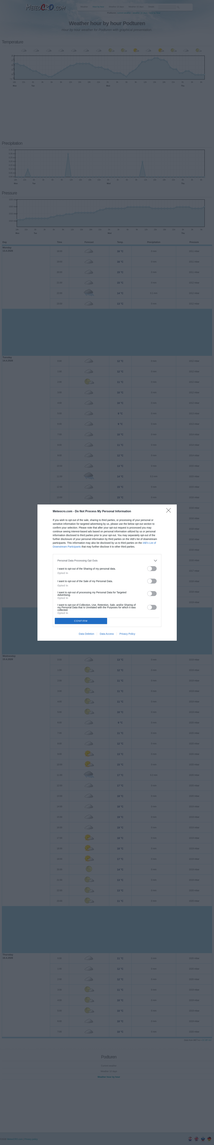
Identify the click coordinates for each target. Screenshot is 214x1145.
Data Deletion (86, 633)
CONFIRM (81, 621)
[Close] (169, 511)
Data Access (107, 633)
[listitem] (107, 561)
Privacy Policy (127, 633)
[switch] (152, 568)
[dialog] (107, 572)
